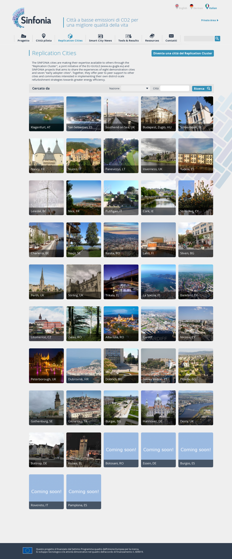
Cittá (156, 88)
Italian (211, 6)
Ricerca (203, 88)
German (196, 6)
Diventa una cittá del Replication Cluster (182, 53)
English (181, 6)
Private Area (209, 20)
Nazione (114, 88)
